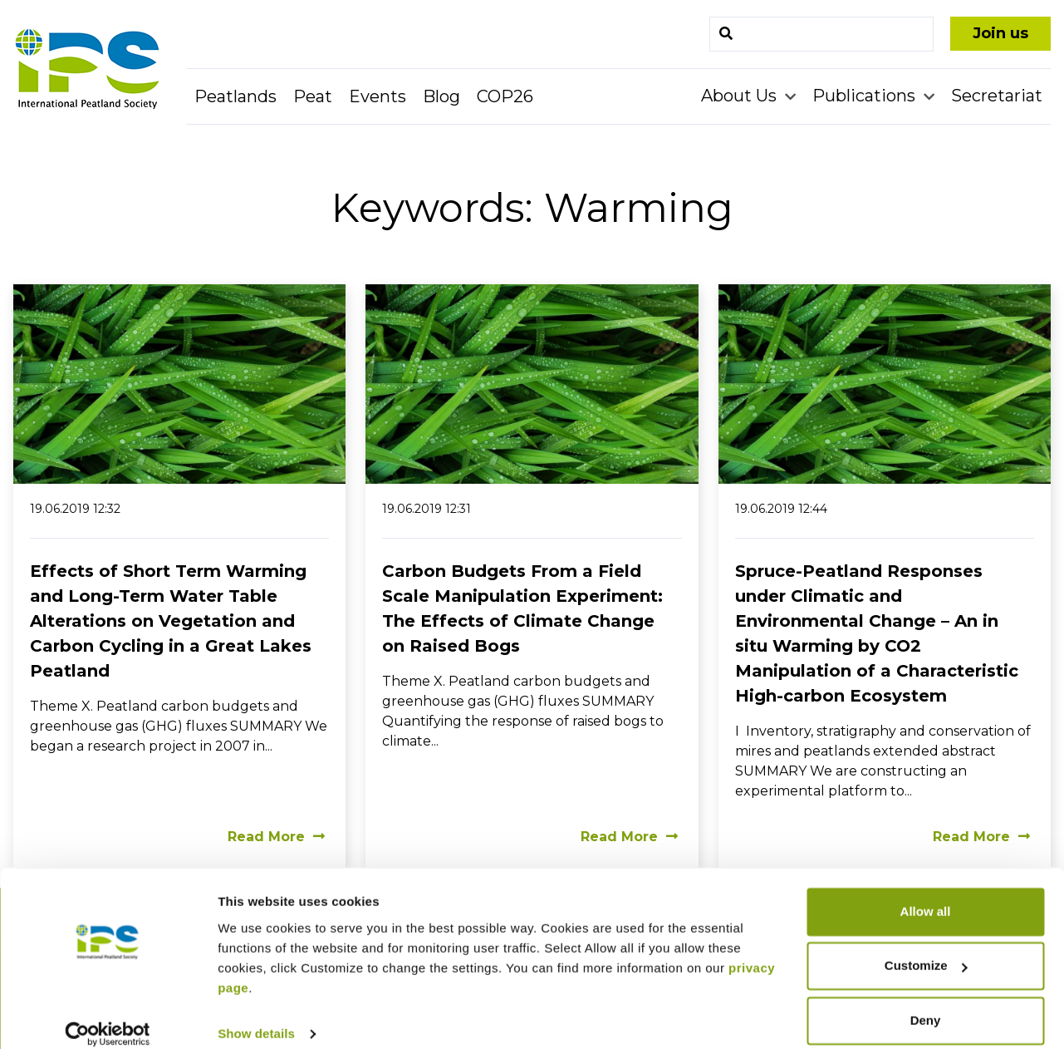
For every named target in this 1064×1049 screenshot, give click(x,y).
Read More (276, 837)
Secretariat (996, 96)
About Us (741, 96)
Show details (256, 1016)
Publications (865, 96)
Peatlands (235, 96)
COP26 (505, 96)
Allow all (925, 894)
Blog (441, 96)
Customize (926, 948)
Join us (1000, 33)
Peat (312, 96)
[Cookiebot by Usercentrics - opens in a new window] (107, 1016)
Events (377, 96)
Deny (925, 1003)
